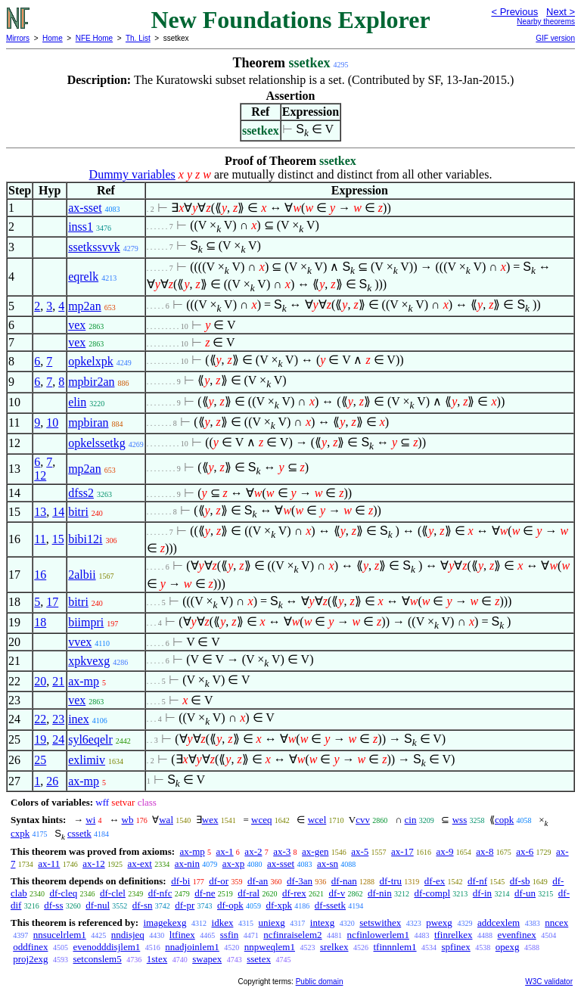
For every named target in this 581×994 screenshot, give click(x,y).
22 (40, 719)
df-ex (434, 881)
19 (40, 739)
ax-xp (233, 863)
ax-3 (281, 851)
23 (58, 719)
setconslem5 (97, 958)
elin (77, 402)
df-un (525, 893)
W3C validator (549, 981)
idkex (223, 922)
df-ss (53, 905)
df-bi (180, 881)
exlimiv (86, 759)
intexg (322, 922)
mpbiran (88, 422)
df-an (257, 881)
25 (40, 759)
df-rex (294, 893)
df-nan (344, 881)
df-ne (204, 893)
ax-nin (187, 863)
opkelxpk (90, 361)
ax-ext (139, 863)
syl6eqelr (90, 739)
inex (78, 719)
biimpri (86, 622)
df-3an (299, 881)
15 (58, 539)
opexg (508, 946)
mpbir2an (91, 381)
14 (58, 511)
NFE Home (94, 38)
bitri (78, 511)
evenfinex (516, 934)
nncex (556, 922)
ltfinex (182, 934)
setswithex (380, 922)
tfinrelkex (453, 934)
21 (58, 681)
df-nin (380, 893)
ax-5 (359, 851)
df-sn (142, 905)
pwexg (439, 922)
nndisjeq (127, 934)
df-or (218, 881)
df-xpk (279, 905)
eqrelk (83, 276)
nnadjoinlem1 (192, 946)
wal (166, 819)
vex (76, 324)
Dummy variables (132, 174)
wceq (261, 819)
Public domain (319, 981)
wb (128, 819)
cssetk (79, 833)
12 (40, 475)
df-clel (113, 893)
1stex (157, 958)
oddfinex (30, 946)
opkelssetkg (97, 442)
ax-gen (315, 851)
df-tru (390, 881)
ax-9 (444, 851)
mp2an (84, 306)
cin (411, 819)
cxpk (20, 833)
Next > (560, 11)
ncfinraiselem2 (292, 934)
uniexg (271, 922)
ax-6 (524, 851)
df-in (482, 893)
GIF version (555, 38)
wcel (317, 819)
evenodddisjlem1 (106, 946)
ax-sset (84, 207)
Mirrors (18, 38)
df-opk (230, 905)
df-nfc (160, 893)
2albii (81, 574)
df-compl (432, 893)
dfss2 (81, 492)
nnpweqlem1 (269, 946)
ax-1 (225, 851)
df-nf (477, 881)
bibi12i (85, 539)
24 (58, 739)
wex (210, 819)
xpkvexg (89, 660)
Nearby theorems (546, 21)
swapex (207, 958)
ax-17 (402, 851)
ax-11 (49, 863)
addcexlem (498, 922)
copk (504, 819)
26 (52, 781)
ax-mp (83, 681)
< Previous (514, 11)
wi (90, 819)
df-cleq (63, 893)
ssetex (259, 958)
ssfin (229, 934)
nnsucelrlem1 (59, 934)
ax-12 (93, 863)
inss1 (80, 226)
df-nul (97, 905)
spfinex (456, 946)
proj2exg (30, 958)
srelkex (334, 946)
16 (40, 574)
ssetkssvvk (94, 247)
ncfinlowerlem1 (378, 934)
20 (40, 681)
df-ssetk (330, 905)
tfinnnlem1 (395, 946)
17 (52, 601)
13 (40, 511)
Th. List (138, 38)
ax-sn (327, 863)
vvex (80, 641)
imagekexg (164, 922)
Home (52, 38)
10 (52, 422)
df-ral (248, 893)
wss (460, 819)
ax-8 (484, 851)
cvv (363, 819)
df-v (336, 893)
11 (39, 539)
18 (40, 622)
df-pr (184, 905)
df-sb (520, 881)
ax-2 (253, 851)
